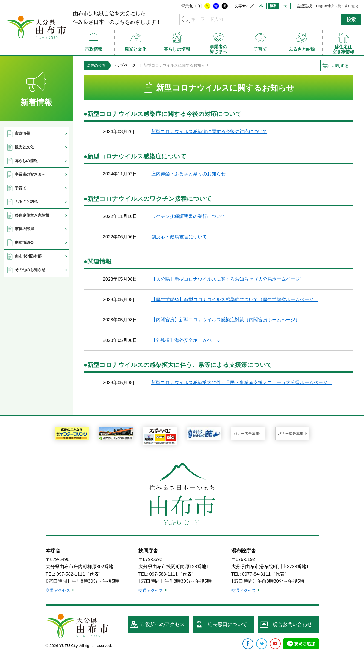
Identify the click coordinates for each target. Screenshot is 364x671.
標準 (273, 6)
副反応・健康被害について (179, 236)
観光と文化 (24, 147)
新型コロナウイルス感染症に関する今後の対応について (209, 131)
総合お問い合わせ (292, 624)
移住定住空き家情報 (32, 215)
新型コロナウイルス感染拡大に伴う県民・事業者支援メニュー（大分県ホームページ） (241, 382)
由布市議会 (24, 242)
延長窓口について (227, 624)
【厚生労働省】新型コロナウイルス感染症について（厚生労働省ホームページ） (234, 299)
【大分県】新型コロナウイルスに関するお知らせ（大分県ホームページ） (227, 279)
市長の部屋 (24, 229)
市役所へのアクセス (162, 624)
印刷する (340, 65)
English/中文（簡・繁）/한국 (337, 6)
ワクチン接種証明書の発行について (188, 216)
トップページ (124, 65)
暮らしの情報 (26, 160)
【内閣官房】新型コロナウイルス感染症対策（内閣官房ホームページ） (225, 319)
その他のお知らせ (30, 270)
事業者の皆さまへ (30, 174)
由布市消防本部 (28, 256)
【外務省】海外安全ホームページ (186, 340)
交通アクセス (58, 590)
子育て (20, 188)
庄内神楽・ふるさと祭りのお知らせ (188, 173)
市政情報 (22, 133)
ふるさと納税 (26, 201)
